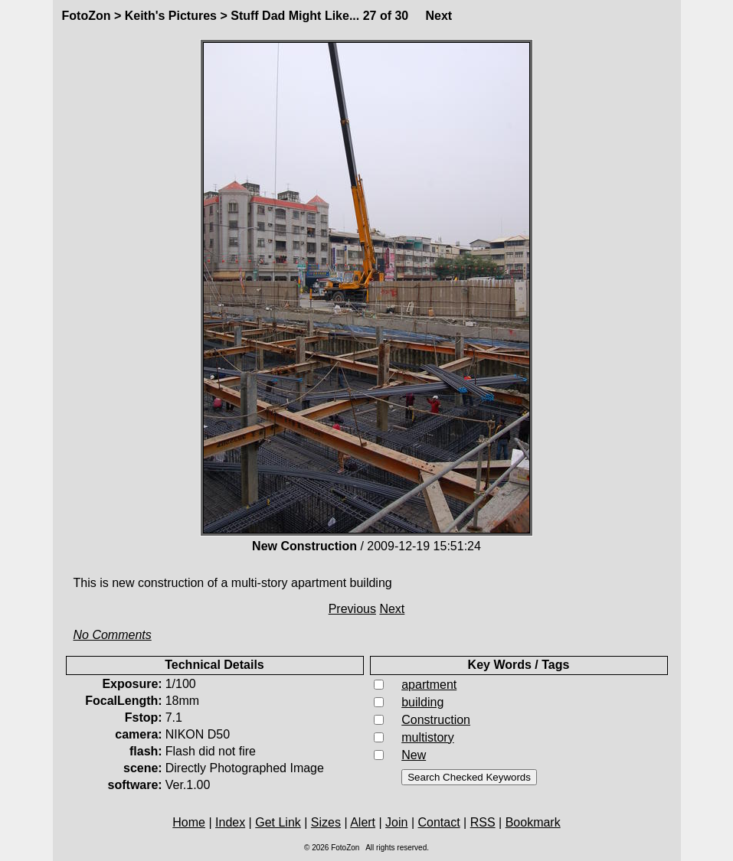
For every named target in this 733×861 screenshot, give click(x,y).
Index (230, 822)
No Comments (113, 634)
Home (188, 822)
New (413, 755)
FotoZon (86, 15)
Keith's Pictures (171, 15)
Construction (435, 719)
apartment (428, 684)
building (422, 702)
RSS (483, 822)
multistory (427, 737)
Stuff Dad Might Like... (295, 15)
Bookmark (533, 822)
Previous (352, 608)
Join (396, 822)
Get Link (278, 822)
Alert (362, 822)
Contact (439, 822)
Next (439, 15)
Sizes (326, 822)
